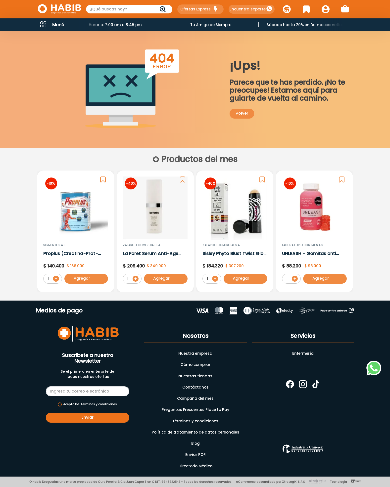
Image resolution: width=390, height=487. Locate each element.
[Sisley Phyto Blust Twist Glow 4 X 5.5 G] (234, 232)
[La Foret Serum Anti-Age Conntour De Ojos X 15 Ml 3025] (155, 232)
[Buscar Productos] (163, 9)
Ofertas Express (195, 9)
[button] (52, 24)
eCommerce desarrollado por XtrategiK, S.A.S (270, 482)
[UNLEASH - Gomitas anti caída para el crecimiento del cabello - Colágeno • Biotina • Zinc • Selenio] (314, 232)
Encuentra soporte (248, 9)
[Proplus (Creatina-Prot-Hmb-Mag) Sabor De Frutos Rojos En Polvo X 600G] (75, 232)
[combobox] (129, 9)
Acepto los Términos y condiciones (90, 404)
